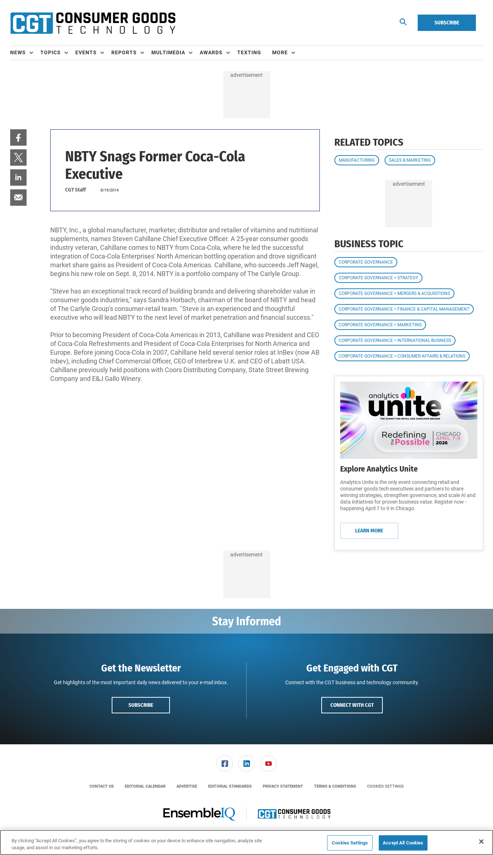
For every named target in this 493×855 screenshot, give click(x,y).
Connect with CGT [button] (352, 705)
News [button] (18, 52)
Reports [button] (124, 52)
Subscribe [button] (140, 705)
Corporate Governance (366, 262)
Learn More (369, 530)
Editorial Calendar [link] (145, 786)
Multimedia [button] (168, 52)
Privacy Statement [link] (283, 786)
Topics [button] (50, 52)
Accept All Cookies (403, 843)
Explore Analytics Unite (379, 469)
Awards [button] (211, 52)
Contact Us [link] (102, 786)
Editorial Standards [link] (230, 786)
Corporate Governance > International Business (395, 340)
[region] (246, 842)
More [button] (280, 52)
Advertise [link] (186, 786)
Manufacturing (357, 160)
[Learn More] (408, 420)
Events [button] (86, 52)
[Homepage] (92, 23)
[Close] (481, 842)
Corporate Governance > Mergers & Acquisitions (394, 293)
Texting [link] (249, 52)
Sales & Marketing (410, 160)
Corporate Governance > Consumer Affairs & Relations (402, 356)
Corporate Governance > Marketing (380, 324)
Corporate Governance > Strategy (378, 277)
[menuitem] (25, 53)
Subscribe (446, 22)
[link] (18, 137)
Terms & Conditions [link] (335, 786)
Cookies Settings (385, 786)
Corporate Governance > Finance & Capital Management (404, 309)
